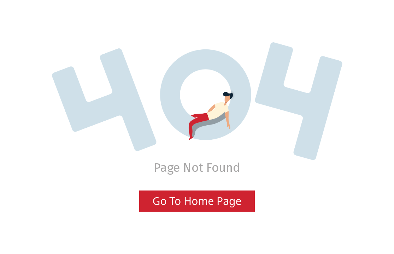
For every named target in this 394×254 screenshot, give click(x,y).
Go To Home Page (197, 201)
